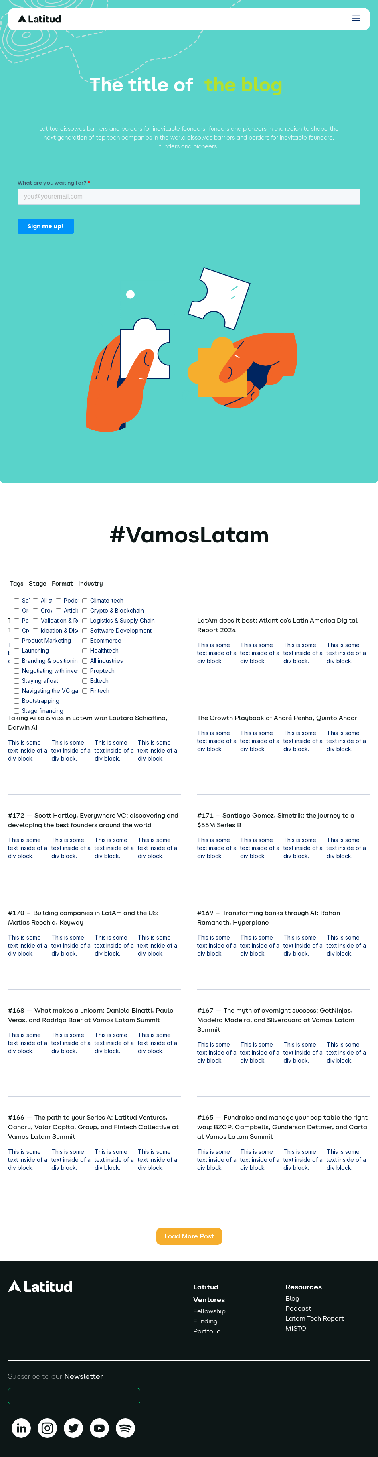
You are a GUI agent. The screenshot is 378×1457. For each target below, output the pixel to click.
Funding (205, 1321)
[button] (356, 18)
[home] (42, 18)
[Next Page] (189, 1236)
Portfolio (207, 1331)
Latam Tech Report (314, 1318)
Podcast (298, 1308)
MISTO (295, 1328)
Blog (292, 1298)
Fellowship (209, 1311)
